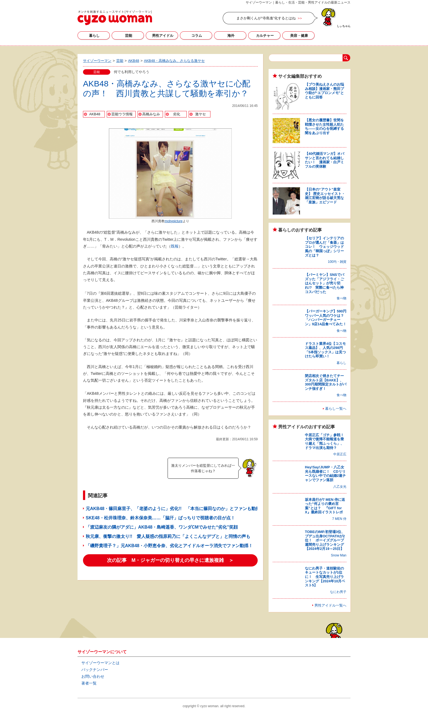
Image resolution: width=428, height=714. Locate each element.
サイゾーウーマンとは (100, 663)
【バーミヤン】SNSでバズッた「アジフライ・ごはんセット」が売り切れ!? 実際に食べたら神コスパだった (324, 283)
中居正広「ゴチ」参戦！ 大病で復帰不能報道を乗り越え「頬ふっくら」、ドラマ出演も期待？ (326, 441)
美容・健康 (299, 36)
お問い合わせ (92, 676)
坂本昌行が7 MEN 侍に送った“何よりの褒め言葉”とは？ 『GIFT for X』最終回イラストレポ (325, 506)
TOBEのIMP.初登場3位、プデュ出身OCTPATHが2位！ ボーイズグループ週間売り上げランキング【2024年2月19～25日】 (325, 540)
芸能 (128, 36)
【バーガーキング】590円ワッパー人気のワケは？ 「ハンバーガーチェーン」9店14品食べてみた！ (326, 317)
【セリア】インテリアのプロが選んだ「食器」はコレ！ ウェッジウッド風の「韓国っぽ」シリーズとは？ (324, 246)
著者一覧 (89, 683)
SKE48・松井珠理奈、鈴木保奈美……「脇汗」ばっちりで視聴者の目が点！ (160, 518)
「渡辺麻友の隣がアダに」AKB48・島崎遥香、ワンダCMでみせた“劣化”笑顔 (162, 527)
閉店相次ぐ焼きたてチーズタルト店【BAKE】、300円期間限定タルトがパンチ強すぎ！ (325, 382)
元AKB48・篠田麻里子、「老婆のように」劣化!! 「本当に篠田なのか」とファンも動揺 (173, 508)
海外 (230, 36)
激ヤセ (200, 114)
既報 (175, 246)
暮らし (94, 36)
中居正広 (339, 454)
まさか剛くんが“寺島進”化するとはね (266, 18)
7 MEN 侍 (339, 519)
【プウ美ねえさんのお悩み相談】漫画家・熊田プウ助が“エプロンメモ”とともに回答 (324, 90)
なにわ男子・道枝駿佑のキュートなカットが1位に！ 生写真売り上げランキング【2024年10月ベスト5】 (325, 576)
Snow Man (338, 555)
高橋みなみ (151, 114)
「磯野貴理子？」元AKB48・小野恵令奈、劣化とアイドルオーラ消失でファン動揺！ (169, 545)
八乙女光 (339, 487)
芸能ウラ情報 (122, 114)
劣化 (176, 114)
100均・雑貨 (337, 262)
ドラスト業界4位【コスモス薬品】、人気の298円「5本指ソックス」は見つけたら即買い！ (325, 350)
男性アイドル (162, 36)
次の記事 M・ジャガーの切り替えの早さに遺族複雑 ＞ (170, 560)
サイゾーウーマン (115, 17)
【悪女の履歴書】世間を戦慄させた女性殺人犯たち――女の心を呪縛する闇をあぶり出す (324, 126)
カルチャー (265, 36)
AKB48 (94, 114)
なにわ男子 (338, 592)
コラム (196, 36)
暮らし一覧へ (335, 408)
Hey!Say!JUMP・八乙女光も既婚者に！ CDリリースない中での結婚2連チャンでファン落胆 (325, 473)
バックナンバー (94, 669)
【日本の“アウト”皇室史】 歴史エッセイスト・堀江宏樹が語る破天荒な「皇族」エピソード (325, 195)
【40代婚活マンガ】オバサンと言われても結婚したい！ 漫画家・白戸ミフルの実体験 (324, 160)
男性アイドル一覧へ (330, 605)
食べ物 (341, 298)
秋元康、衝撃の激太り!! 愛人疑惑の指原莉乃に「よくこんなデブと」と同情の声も (168, 536)
